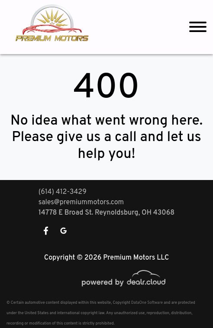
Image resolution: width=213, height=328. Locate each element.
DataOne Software (147, 302)
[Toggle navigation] (198, 27)
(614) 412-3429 (63, 192)
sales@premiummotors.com (81, 202)
